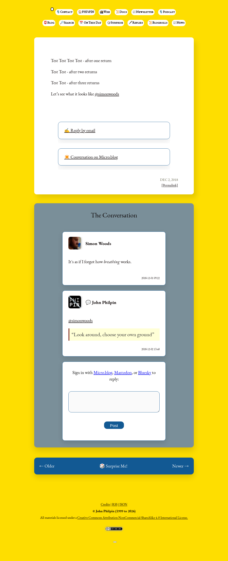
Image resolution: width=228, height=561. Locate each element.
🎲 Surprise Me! (113, 468)
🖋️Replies (136, 23)
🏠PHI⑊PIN (86, 12)
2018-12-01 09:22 (150, 278)
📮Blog (48, 23)
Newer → (180, 468)
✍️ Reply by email (79, 130)
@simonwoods (107, 94)
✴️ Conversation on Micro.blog (91, 157)
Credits (105, 506)
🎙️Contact (64, 12)
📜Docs (121, 12)
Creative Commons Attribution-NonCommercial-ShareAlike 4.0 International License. (132, 520)
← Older (46, 468)
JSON (123, 506)
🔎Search (67, 23)
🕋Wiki (105, 12)
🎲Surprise (115, 23)
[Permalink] (170, 185)
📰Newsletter (142, 12)
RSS (114, 506)
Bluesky (144, 372)
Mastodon (123, 372)
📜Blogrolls (158, 23)
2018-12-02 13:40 (150, 349)
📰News (179, 23)
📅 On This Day (90, 23)
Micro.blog (103, 372)
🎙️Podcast (167, 12)
